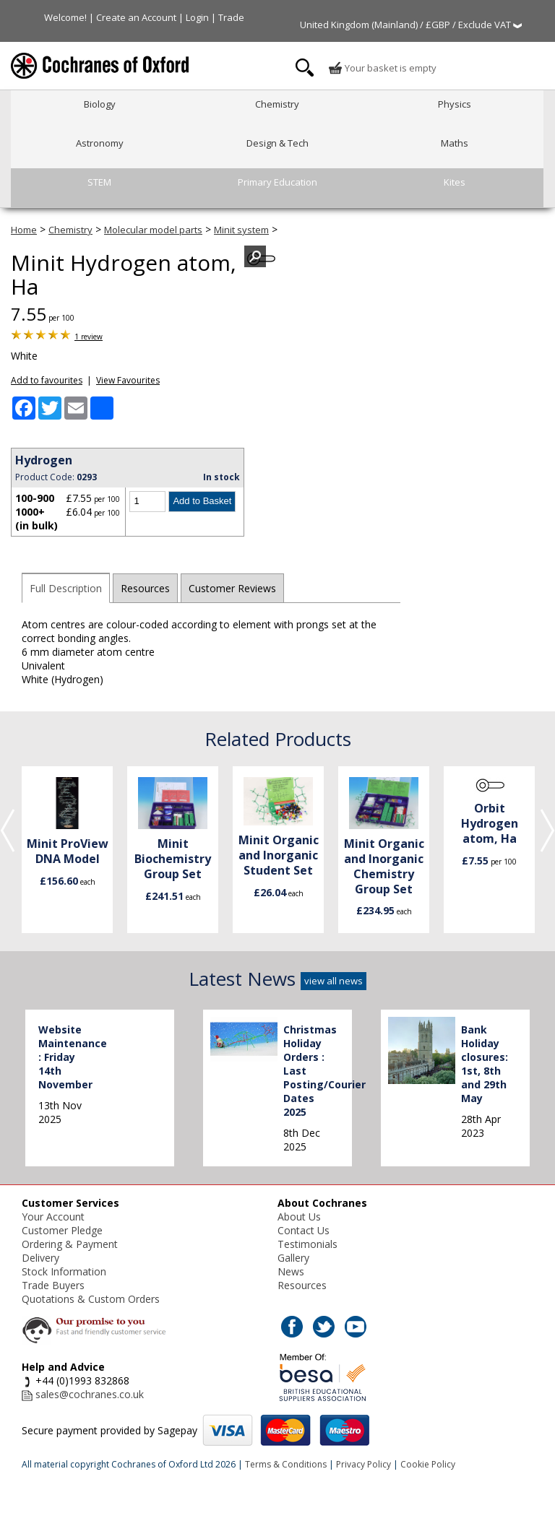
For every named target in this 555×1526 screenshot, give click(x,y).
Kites (454, 181)
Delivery (40, 1258)
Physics (454, 103)
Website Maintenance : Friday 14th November (72, 1057)
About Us (299, 1216)
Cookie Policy (427, 1464)
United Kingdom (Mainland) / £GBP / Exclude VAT (411, 24)
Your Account (53, 1216)
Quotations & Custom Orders (91, 1299)
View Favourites (128, 380)
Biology (100, 103)
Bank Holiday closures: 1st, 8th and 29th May (484, 1064)
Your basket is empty (382, 67)
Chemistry (277, 103)
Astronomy (100, 142)
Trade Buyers (53, 1285)
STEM (99, 181)
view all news (333, 980)
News (291, 1271)
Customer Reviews (232, 588)
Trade (231, 17)
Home (24, 229)
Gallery (293, 1258)
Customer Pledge (62, 1230)
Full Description (66, 588)
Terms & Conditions (286, 1464)
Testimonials (307, 1244)
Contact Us (304, 1230)
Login (197, 17)
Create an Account (136, 17)
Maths (454, 142)
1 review (88, 336)
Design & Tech (277, 142)
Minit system (241, 229)
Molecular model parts (153, 229)
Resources (145, 588)
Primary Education (277, 181)
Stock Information (64, 1271)
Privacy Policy (363, 1464)
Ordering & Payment (70, 1244)
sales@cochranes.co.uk (89, 1394)
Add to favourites (46, 380)
